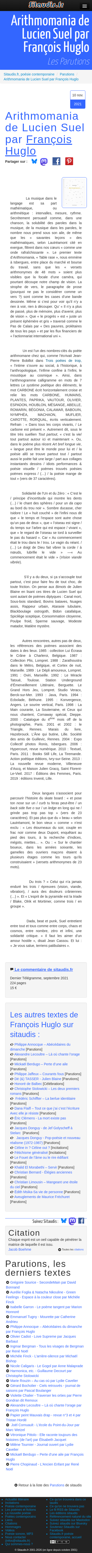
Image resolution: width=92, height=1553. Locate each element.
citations (79, 1249)
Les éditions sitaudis (64, 1513)
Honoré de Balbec (28, 1084)
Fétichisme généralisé (31, 1153)
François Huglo (38, 145)
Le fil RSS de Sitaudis (65, 1509)
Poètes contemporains (20, 1516)
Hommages (13, 1527)
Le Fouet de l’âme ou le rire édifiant (41, 1157)
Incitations (12, 1503)
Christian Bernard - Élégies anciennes (43, 1172)
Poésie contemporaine (20, 1506)
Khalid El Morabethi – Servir (36, 1167)
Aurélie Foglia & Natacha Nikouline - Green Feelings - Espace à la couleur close (43, 1297)
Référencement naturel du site (70, 1516)
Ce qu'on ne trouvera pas (67, 1506)
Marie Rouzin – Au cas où (44, 1381)
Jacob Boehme (19, 1249)
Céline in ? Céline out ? (32, 1148)
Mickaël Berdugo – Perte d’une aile (41, 1064)
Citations (11, 1523)
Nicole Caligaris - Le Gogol (46, 1366)
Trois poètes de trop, (64, 361)
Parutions (57, 1485)
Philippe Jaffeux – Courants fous (39, 1074)
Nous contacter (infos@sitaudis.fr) (17, 1539)
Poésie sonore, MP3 (19, 1534)
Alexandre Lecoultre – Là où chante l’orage (47, 1054)
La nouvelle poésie (18, 1513)
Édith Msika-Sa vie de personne (38, 1192)
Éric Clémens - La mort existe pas (40, 1118)
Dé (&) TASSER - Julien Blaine (37, 1079)
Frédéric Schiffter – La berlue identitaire (45, 1098)
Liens (9, 1520)
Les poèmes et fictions (20, 1509)
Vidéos (9, 1530)
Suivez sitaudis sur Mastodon (70, 1520)
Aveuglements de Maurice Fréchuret (41, 1197)
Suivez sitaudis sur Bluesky (68, 1523)
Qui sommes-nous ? (19, 1544)
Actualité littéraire (17, 1499)
